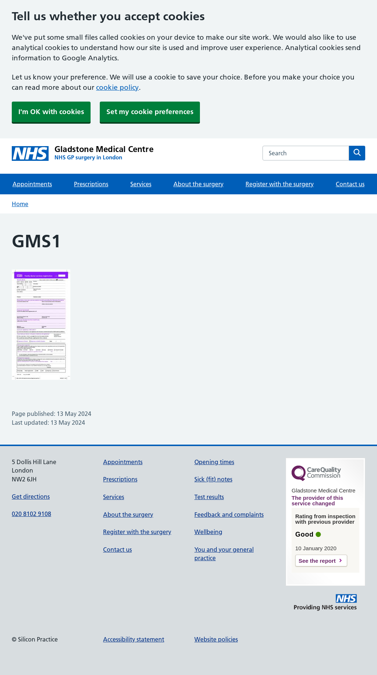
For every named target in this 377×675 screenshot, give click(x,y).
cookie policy (117, 87)
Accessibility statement (133, 639)
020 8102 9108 (31, 513)
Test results (209, 497)
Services (140, 184)
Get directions (31, 496)
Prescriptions (91, 184)
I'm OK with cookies (51, 111)
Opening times (214, 462)
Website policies (216, 639)
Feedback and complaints (229, 514)
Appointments (32, 184)
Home (20, 204)
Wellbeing (208, 532)
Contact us (350, 184)
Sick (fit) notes (213, 479)
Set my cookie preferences (149, 111)
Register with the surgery (280, 184)
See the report (317, 561)
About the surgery (198, 184)
